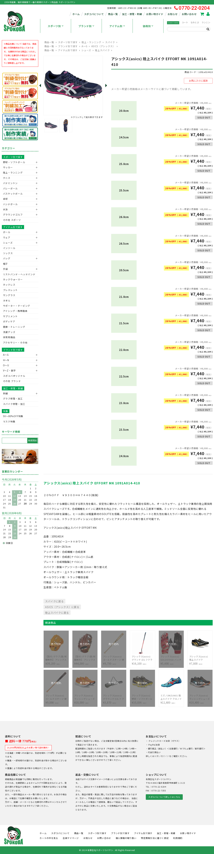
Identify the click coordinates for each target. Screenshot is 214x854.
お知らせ (172, 14)
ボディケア (9, 321)
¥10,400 (200, 697)
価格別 (147, 26)
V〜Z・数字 (9, 370)
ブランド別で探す (68, 46)
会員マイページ (71, 837)
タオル (6, 300)
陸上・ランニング (91, 42)
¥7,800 (200, 658)
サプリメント (10, 316)
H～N (6, 360)
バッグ (6, 258)
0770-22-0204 (192, 8)
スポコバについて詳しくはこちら (164, 796)
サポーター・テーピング (16, 305)
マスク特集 (9, 421)
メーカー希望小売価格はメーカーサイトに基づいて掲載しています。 (152, 89)
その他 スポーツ (12, 220)
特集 (5, 411)
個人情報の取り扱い (126, 837)
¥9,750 (114, 658)
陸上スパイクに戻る (57, 612)
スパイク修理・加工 (14, 404)
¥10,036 (142, 697)
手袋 (5, 269)
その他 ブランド (12, 381)
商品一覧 (113, 14)
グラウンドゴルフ (13, 214)
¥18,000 (85, 697)
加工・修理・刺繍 (132, 14)
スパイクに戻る (54, 601)
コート (185, 22)
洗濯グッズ (9, 332)
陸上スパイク (102, 50)
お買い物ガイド (154, 14)
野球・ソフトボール (14, 162)
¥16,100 (142, 658)
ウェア (6, 237)
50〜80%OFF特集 (13, 416)
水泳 (5, 209)
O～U (6, 365)
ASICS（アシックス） (103, 46)
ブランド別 (85, 26)
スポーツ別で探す (68, 42)
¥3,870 (114, 697)
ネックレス (9, 284)
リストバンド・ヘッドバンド (18, 274)
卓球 (5, 198)
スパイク (110, 42)
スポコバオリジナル (14, 375)
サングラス (9, 295)
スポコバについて (94, 14)
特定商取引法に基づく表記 (155, 837)
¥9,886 (56, 697)
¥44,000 (85, 658)
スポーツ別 (54, 26)
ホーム (76, 14)
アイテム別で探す (67, 50)
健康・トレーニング (14, 326)
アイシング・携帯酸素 (15, 311)
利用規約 (177, 837)
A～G (84, 46)
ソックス (8, 253)
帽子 (5, 263)
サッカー (8, 167)
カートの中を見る (49, 837)
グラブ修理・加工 (13, 398)
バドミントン (10, 183)
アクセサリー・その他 (15, 342)
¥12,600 (171, 697)
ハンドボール (10, 204)
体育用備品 (9, 337)
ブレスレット (10, 290)
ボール (6, 232)
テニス (6, 178)
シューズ (86, 50)
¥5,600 (171, 658)
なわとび (195, 22)
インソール (9, 248)
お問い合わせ (189, 14)
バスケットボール (13, 193)
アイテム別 (115, 26)
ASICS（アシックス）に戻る (62, 607)
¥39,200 (56, 658)
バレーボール (10, 188)
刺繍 (5, 393)
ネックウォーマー (13, 279)
